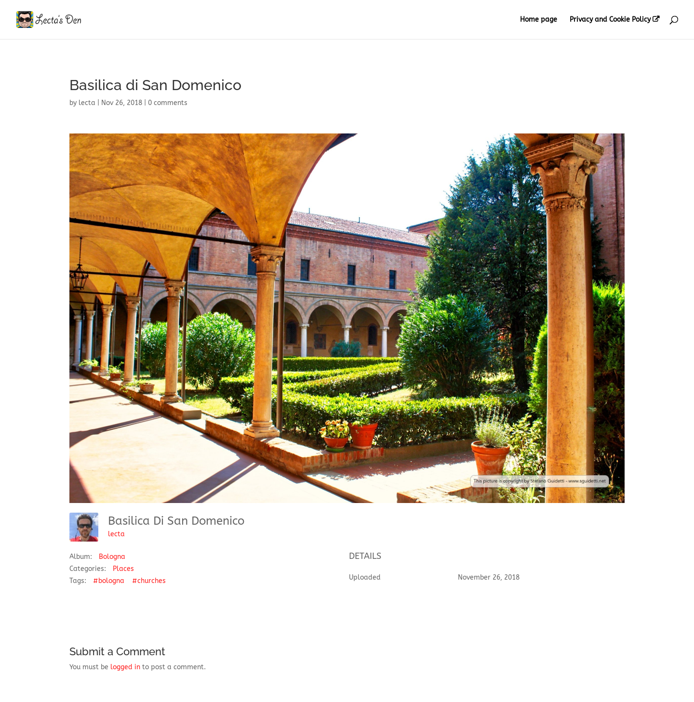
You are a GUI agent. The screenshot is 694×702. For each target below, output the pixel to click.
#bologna (108, 581)
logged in (125, 667)
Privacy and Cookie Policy (610, 20)
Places (123, 569)
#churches (149, 581)
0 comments (167, 103)
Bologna (112, 557)
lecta (87, 103)
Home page (538, 20)
